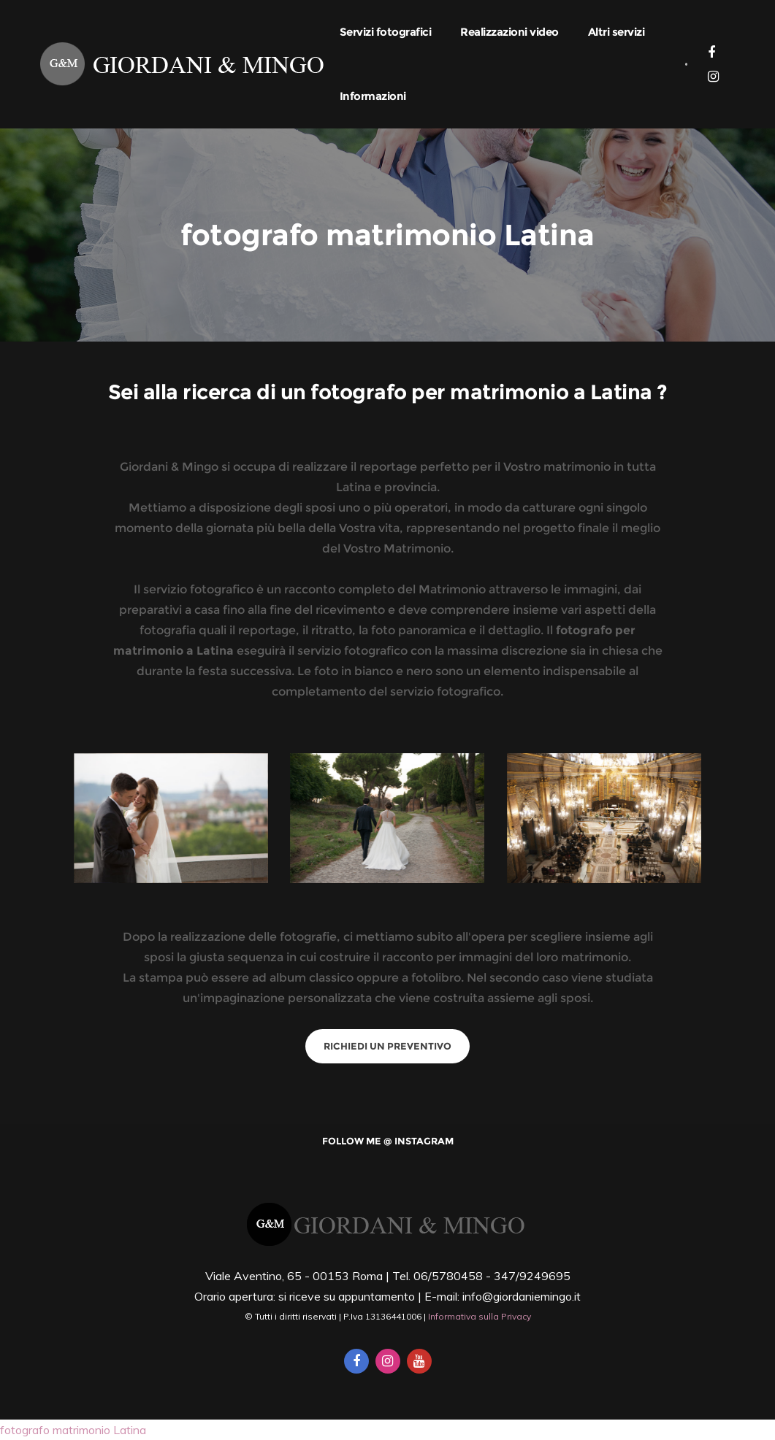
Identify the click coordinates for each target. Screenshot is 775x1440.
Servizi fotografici (386, 32)
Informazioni (373, 96)
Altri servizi (616, 32)
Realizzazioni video (509, 32)
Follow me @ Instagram (388, 1141)
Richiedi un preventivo (387, 1046)
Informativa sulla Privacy (479, 1316)
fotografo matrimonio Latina (73, 1429)
